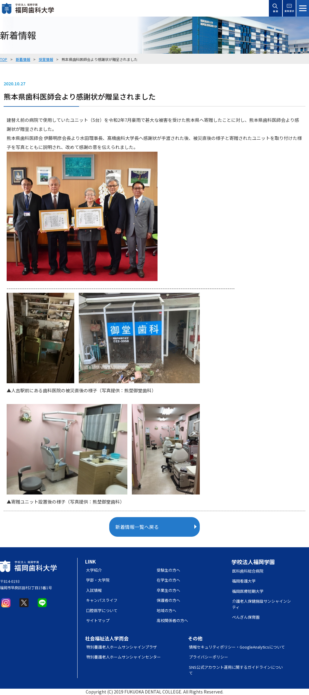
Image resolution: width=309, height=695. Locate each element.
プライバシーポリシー (208, 657)
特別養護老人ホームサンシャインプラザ (121, 647)
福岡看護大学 (244, 581)
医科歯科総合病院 (247, 571)
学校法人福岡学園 (253, 562)
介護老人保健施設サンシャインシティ (261, 604)
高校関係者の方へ (172, 620)
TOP (3, 59)
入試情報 (94, 590)
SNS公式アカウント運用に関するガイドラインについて (236, 670)
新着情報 (23, 59)
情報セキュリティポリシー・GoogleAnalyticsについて (237, 647)
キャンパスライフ (101, 600)
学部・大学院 (98, 580)
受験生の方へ (168, 570)
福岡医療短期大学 (247, 591)
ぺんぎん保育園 (246, 617)
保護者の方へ (168, 600)
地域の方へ (166, 610)
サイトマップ (98, 620)
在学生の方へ (168, 580)
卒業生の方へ (168, 590)
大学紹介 (94, 570)
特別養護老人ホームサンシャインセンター (123, 657)
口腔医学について (101, 610)
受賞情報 (46, 59)
